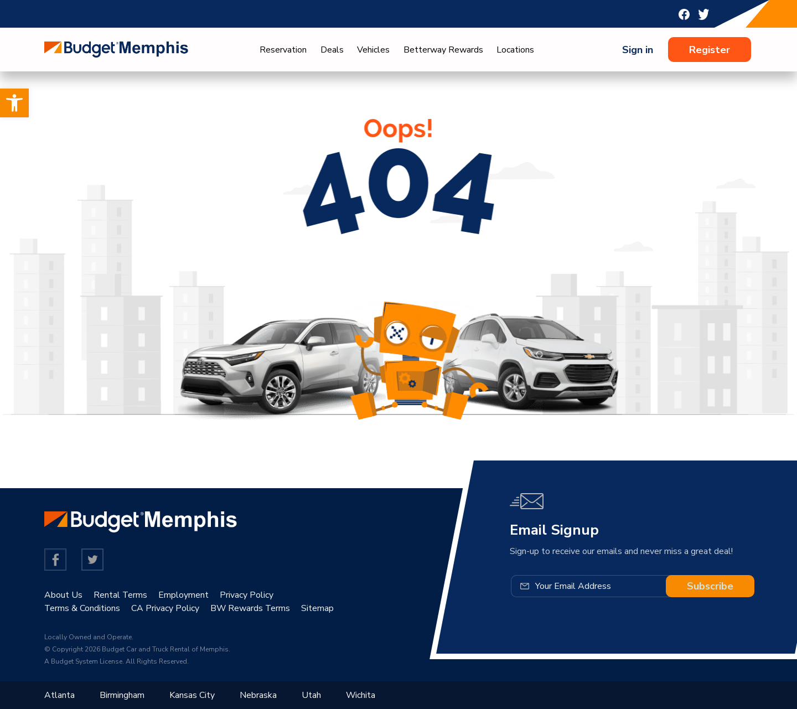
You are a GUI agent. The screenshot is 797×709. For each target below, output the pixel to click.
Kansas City (192, 695)
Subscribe (710, 586)
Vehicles (373, 50)
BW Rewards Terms (251, 608)
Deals (332, 50)
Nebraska (258, 695)
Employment (184, 595)
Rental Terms (121, 595)
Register (709, 49)
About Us (63, 595)
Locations (515, 50)
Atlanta (59, 695)
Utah (311, 695)
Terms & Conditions (82, 608)
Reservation (283, 50)
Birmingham (122, 695)
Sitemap (319, 608)
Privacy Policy (247, 595)
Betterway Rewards (443, 50)
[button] (14, 103)
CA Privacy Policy (166, 608)
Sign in (637, 49)
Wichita (361, 695)
